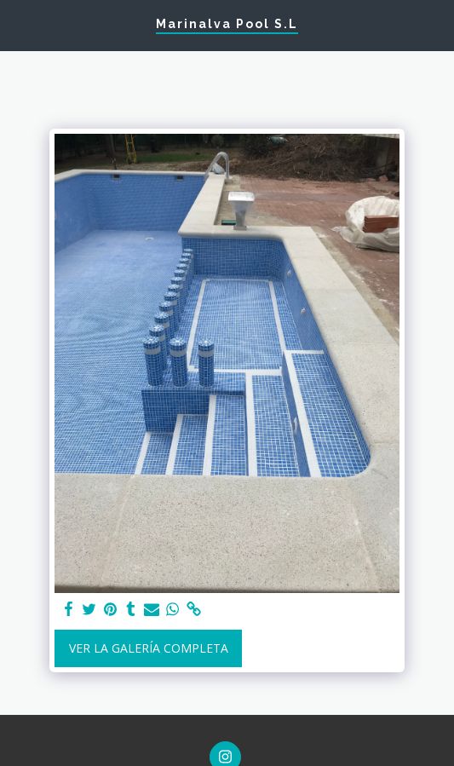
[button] (18, 24)
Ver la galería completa (148, 648)
